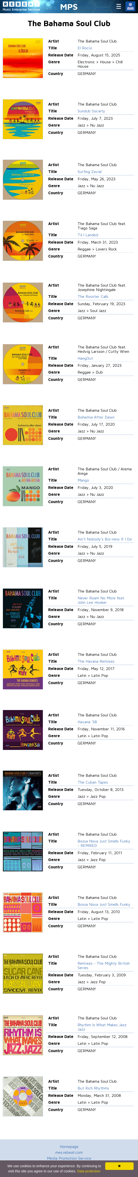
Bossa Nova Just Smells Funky (104, 904)
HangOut (85, 358)
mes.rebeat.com (69, 1152)
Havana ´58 (87, 722)
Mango (83, 480)
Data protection (88, 1171)
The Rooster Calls (93, 296)
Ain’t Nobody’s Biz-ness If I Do (105, 539)
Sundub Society (91, 111)
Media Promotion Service (69, 1158)
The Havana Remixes (96, 661)
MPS (69, 6)
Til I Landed (88, 235)
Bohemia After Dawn (96, 417)
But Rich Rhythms (93, 1088)
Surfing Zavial (90, 171)
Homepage (69, 1146)
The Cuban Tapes (93, 782)
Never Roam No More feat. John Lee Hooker (101, 600)
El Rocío (85, 48)
